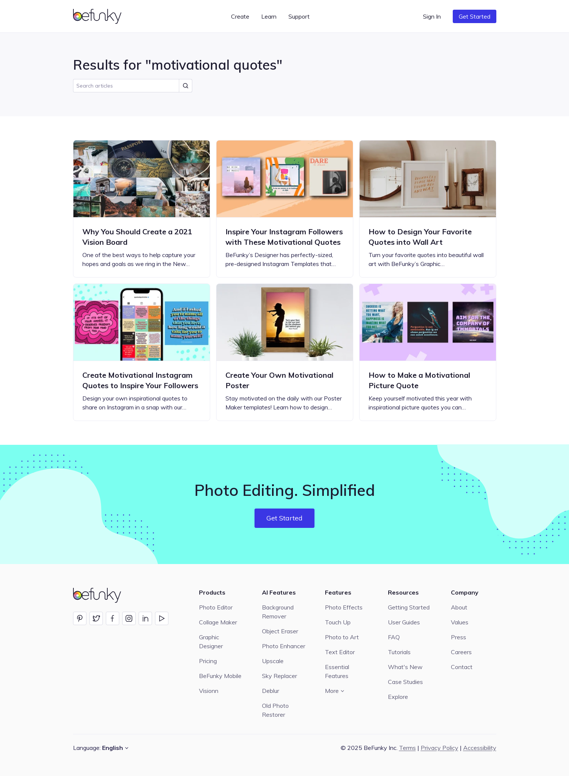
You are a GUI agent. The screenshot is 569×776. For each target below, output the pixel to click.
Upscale (273, 661)
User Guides (404, 622)
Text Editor (340, 652)
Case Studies (405, 681)
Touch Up (338, 622)
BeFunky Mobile (220, 676)
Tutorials (399, 652)
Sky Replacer (279, 676)
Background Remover (278, 612)
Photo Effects (344, 607)
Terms (407, 747)
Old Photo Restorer (275, 710)
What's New (405, 667)
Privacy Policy (439, 747)
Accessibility (479, 747)
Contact (461, 667)
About (459, 607)
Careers (461, 652)
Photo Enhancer (283, 646)
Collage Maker (218, 622)
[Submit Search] (185, 85)
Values (459, 622)
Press (458, 637)
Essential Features (337, 671)
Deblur (270, 690)
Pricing (208, 661)
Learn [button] (268, 16)
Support (299, 16)
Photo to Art (342, 637)
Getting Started (409, 607)
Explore (398, 696)
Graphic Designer (211, 641)
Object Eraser (280, 631)
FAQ (394, 637)
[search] (132, 85)
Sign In (432, 16)
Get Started (474, 16)
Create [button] (240, 16)
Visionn (208, 690)
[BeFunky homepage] (98, 16)
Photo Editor (216, 607)
